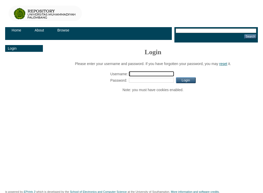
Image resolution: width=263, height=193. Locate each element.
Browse (63, 30)
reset (223, 64)
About (39, 30)
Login (12, 48)
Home (16, 30)
